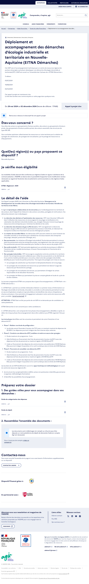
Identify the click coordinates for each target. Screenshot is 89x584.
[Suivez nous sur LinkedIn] (72, 516)
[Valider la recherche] (86, 15)
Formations (62, 24)
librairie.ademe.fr (61, 546)
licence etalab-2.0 (64, 573)
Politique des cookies (75, 568)
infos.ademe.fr (76, 546)
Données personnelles (29, 568)
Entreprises (41, 3)
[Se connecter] (83, 6)
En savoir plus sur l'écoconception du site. (49, 578)
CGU (20, 568)
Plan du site (64, 568)
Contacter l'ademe (11, 465)
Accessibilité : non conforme (8, 568)
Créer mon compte (64, 6)
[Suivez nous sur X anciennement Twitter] (68, 516)
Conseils (26, 24)
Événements (51, 24)
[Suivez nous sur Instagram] (80, 516)
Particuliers (64, 3)
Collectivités (52, 3)
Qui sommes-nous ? (58, 522)
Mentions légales (55, 568)
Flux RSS (54, 519)
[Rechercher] (72, 15)
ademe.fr (48, 546)
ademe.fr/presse (50, 550)
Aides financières (38, 24)
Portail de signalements (8, 571)
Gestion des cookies (43, 568)
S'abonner (8, 526)
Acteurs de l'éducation (79, 3)
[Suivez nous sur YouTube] (76, 516)
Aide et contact (57, 515)
